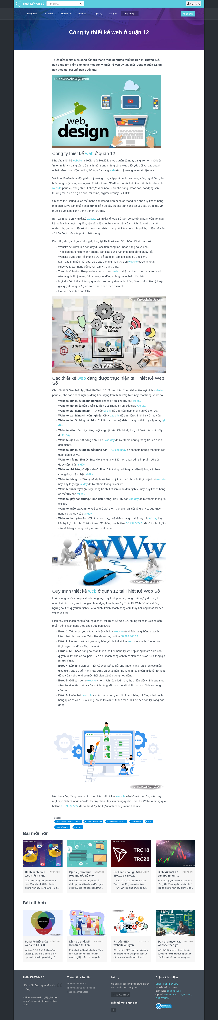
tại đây (137, 400)
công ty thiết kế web (94, 821)
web (89, 153)
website (77, 160)
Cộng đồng (129, 13)
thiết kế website (63, 827)
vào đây (141, 405)
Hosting (66, 13)
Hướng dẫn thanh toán (77, 992)
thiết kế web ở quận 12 (117, 821)
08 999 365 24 (135, 523)
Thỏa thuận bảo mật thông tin (81, 988)
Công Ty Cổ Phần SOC (167, 984)
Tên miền (49, 13)
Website (83, 13)
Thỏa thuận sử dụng (76, 983)
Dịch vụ (98, 13)
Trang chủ (32, 13)
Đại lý (113, 13)
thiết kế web (136, 821)
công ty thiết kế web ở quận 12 (68, 821)
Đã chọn (188, 14)
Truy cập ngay (117, 449)
